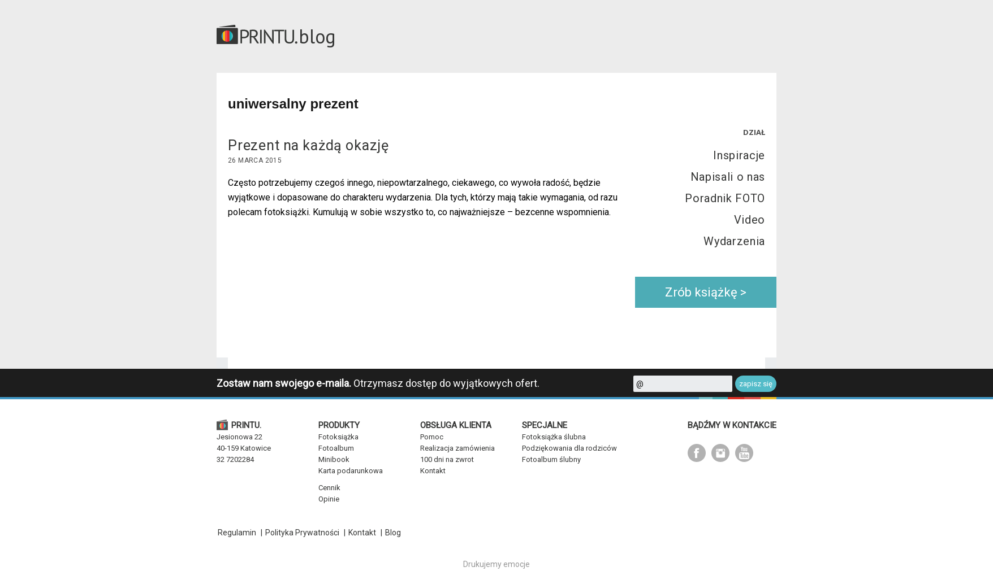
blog (317, 36)
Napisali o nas (727, 177)
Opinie (328, 499)
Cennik (329, 487)
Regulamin (237, 532)
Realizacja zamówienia (457, 448)
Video (749, 219)
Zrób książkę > (705, 292)
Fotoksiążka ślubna (554, 437)
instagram (720, 453)
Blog (393, 532)
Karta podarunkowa (350, 470)
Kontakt (433, 470)
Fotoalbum (336, 448)
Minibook (333, 459)
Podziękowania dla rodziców (569, 448)
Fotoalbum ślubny (551, 459)
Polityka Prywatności (302, 532)
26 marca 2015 (255, 160)
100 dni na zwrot (447, 459)
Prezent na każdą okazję (308, 145)
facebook (697, 453)
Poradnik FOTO (725, 198)
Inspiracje (739, 155)
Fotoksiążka (338, 437)
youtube (744, 453)
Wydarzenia (734, 241)
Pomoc (431, 437)
